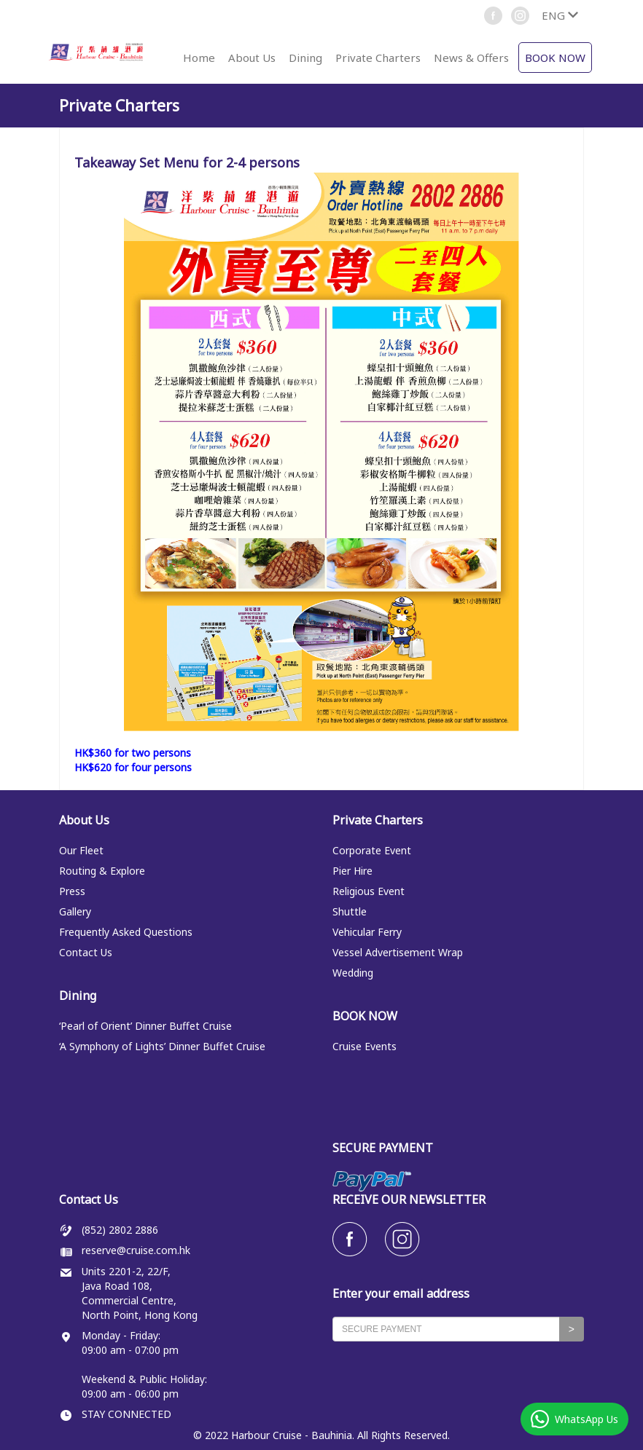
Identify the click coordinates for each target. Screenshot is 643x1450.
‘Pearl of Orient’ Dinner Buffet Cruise (145, 1026)
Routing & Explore (102, 871)
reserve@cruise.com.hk (136, 1250)
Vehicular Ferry (367, 932)
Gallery (75, 911)
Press (72, 891)
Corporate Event (371, 850)
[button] (559, 15)
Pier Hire (352, 871)
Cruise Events (364, 1046)
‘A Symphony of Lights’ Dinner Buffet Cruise (162, 1046)
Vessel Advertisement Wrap (397, 952)
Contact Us (85, 952)
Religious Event (368, 891)
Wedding (352, 973)
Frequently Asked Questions (125, 932)
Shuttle (349, 911)
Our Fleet (81, 850)
